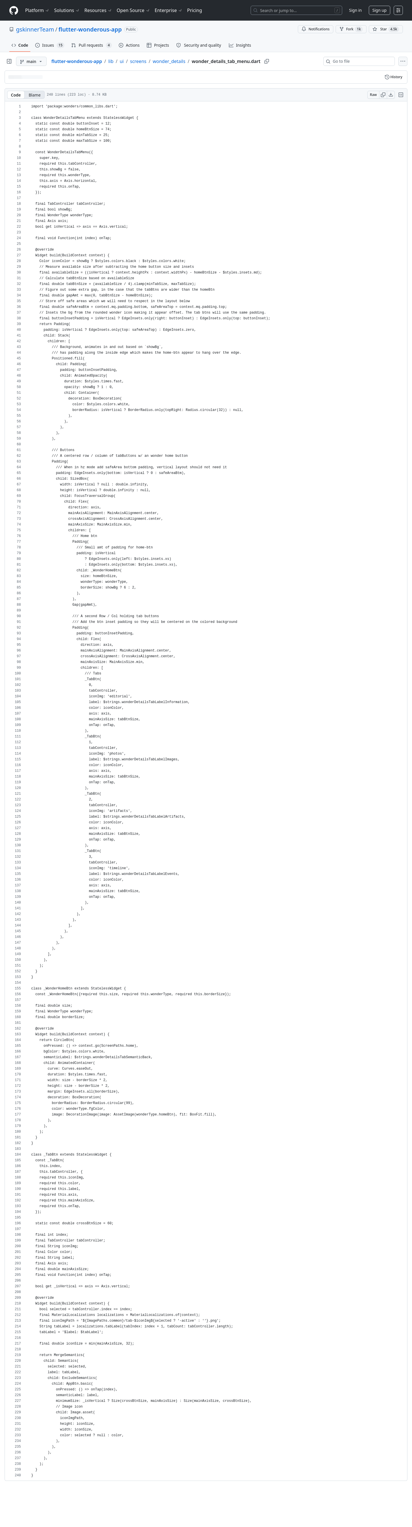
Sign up (380, 10)
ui (122, 61)
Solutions (67, 10)
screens (138, 61)
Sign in (355, 10)
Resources (98, 10)
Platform (37, 10)
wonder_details (169, 61)
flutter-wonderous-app (90, 29)
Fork (351, 29)
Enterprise (169, 10)
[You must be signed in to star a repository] (386, 29)
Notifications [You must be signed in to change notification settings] (315, 29)
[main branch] (31, 61)
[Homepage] (13, 10)
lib (110, 61)
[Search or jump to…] (296, 10)
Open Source (133, 10)
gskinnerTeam (35, 29)
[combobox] (361, 61)
